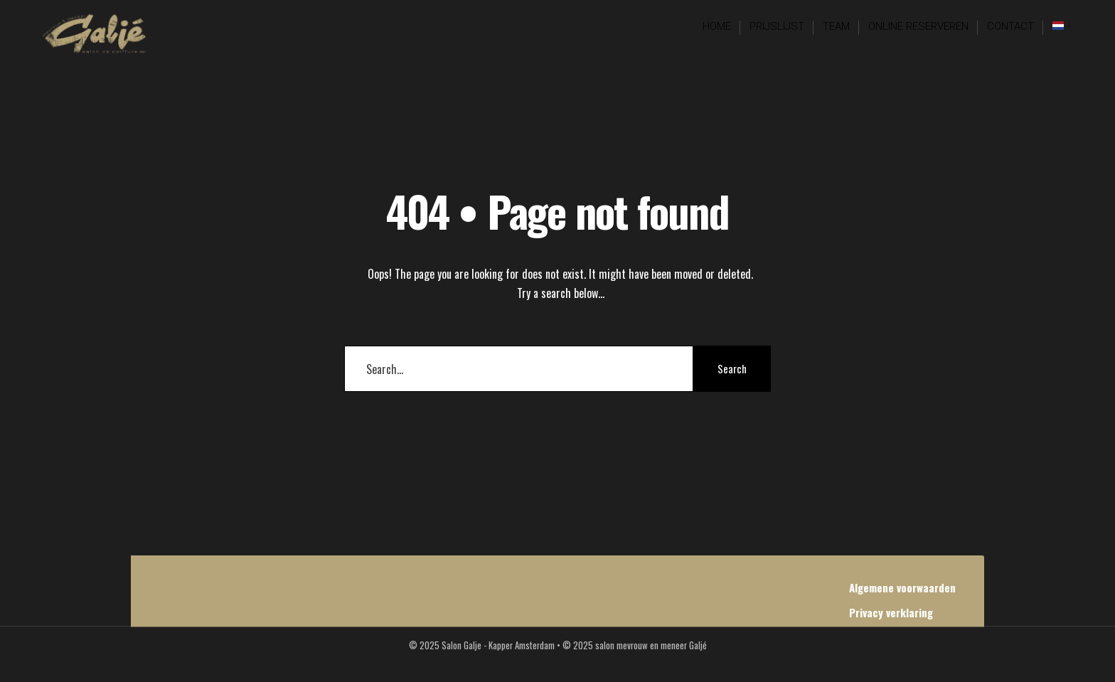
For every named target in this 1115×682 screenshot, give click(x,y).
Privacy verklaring (891, 612)
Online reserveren (918, 26)
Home (717, 26)
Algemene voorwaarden (902, 587)
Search (732, 368)
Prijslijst (776, 26)
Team (836, 26)
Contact (1010, 26)
